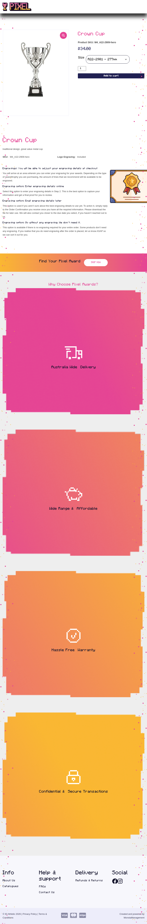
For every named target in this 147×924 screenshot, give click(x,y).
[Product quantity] (82, 68)
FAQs (42, 886)
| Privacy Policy (29, 914)
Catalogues (11, 886)
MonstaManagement (134, 917)
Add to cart (111, 76)
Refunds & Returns (89, 880)
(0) (136, 7)
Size (81, 57)
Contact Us (47, 892)
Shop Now (96, 262)
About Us (9, 880)
